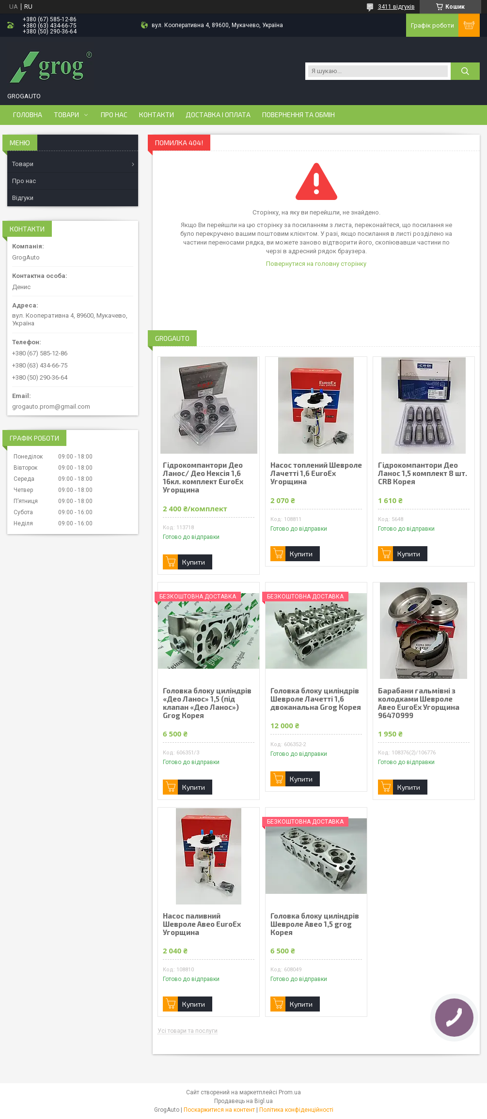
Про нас (114, 114)
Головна (27, 114)
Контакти (156, 114)
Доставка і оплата (218, 114)
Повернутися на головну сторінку (316, 263)
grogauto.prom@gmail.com (51, 406)
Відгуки (22, 197)
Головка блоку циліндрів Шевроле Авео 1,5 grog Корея (314, 924)
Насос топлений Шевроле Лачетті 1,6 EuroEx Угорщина (316, 473)
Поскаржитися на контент (219, 1109)
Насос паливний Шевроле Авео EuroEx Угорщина (202, 924)
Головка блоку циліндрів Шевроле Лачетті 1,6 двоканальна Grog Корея (315, 699)
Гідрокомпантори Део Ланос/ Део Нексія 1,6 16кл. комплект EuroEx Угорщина (203, 477)
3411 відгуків (396, 6)
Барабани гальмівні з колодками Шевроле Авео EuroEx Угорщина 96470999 (418, 703)
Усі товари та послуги (187, 1031)
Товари (66, 114)
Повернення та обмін (298, 114)
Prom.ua (290, 1092)
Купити (193, 562)
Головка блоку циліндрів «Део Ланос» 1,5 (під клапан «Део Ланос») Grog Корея (207, 703)
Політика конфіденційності (296, 1109)
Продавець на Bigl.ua (243, 1101)
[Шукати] (465, 71)
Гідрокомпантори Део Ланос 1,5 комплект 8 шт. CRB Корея (422, 473)
